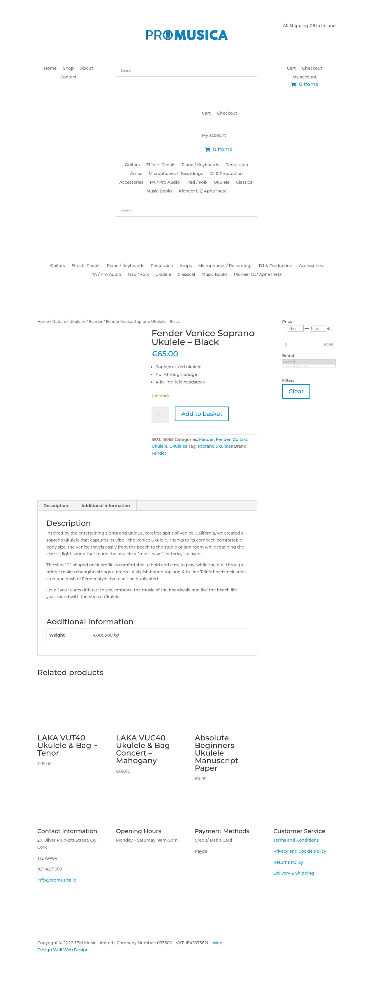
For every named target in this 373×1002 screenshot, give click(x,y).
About (86, 68)
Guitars (132, 165)
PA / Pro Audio (165, 182)
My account (305, 77)
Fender (96, 321)
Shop (68, 68)
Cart (291, 68)
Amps (136, 173)
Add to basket (201, 413)
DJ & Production (226, 173)
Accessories (131, 182)
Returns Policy (288, 888)
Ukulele (222, 182)
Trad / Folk (196, 182)
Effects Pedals (160, 165)
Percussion (236, 165)
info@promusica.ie (56, 906)
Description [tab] (55, 531)
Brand (308, 362)
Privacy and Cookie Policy (299, 877)
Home (50, 68)
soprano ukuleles (215, 446)
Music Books (159, 191)
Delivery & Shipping (293, 899)
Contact (68, 77)
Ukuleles (77, 321)
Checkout (312, 68)
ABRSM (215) (308, 367)
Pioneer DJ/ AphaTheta (203, 191)
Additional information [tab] (105, 531)
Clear (296, 391)
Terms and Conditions (296, 866)
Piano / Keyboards (200, 165)
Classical (245, 182)
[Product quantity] (160, 415)
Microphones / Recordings (176, 173)
